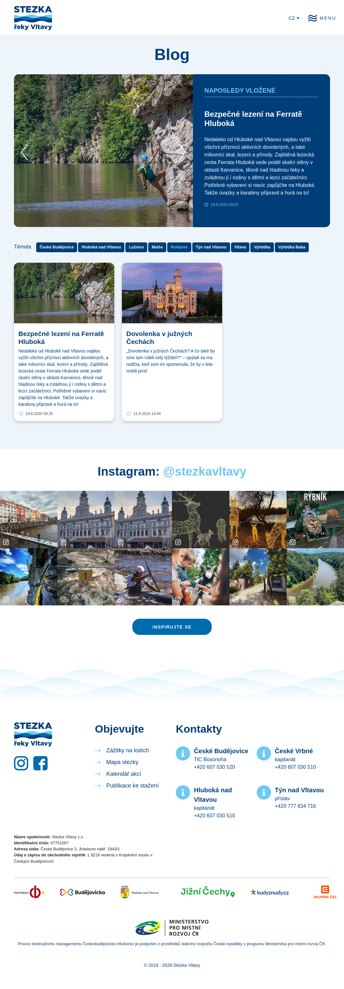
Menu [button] (328, 18)
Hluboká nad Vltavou (101, 247)
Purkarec (179, 247)
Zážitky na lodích (127, 750)
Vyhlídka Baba (291, 247)
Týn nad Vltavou (211, 247)
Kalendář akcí (123, 774)
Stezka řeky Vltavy (33, 18)
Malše (157, 247)
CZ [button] (291, 18)
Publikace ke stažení (132, 785)
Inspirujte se (171, 627)
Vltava (240, 247)
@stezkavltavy (205, 471)
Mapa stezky (122, 762)
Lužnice (136, 247)
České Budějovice (57, 247)
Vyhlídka (262, 247)
